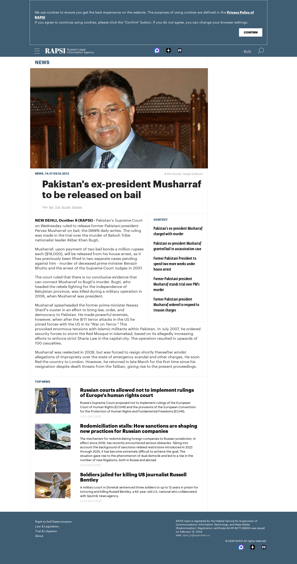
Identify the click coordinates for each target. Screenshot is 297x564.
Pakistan (77, 207)
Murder (66, 207)
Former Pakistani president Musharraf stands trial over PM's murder (176, 284)
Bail (51, 207)
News (42, 62)
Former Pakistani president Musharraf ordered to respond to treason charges (176, 305)
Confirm (251, 32)
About (39, 535)
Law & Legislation (47, 526)
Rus (247, 51)
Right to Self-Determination (53, 521)
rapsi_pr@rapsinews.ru (196, 535)
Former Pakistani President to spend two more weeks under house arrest (174, 264)
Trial (57, 207)
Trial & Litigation (46, 530)
